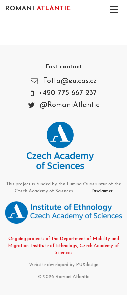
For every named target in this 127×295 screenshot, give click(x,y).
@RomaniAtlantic (69, 105)
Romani (38, 8)
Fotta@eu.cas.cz (70, 81)
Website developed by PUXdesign (63, 264)
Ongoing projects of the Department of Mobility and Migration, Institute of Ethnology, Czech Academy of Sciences (63, 245)
